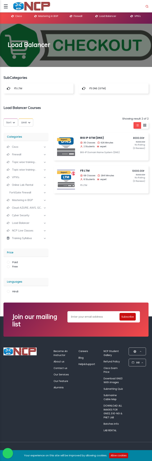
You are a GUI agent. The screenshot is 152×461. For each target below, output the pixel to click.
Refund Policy (112, 361)
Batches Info (111, 424)
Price (10, 252)
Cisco (16, 16)
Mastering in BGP (46, 16)
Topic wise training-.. (24, 162)
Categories (14, 137)
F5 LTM (18, 88)
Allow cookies (119, 455)
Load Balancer (105, 16)
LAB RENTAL (110, 430)
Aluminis (59, 387)
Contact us (60, 368)
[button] (12, 146)
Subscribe (127, 316)
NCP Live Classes (22, 230)
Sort (10, 122)
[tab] (26, 146)
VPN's (136, 16)
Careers (83, 351)
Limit (25, 122)
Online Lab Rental (22, 184)
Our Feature (61, 381)
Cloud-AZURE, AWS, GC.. (27, 207)
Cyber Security (20, 215)
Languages (14, 282)
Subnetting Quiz (113, 389)
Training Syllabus (22, 238)
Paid (15, 262)
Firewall (76, 16)
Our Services (61, 374)
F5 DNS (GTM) (97, 88)
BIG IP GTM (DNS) (92, 138)
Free (15, 266)
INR (137, 362)
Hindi (15, 291)
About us (59, 361)
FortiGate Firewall (20, 192)
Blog (81, 357)
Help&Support (87, 364)
